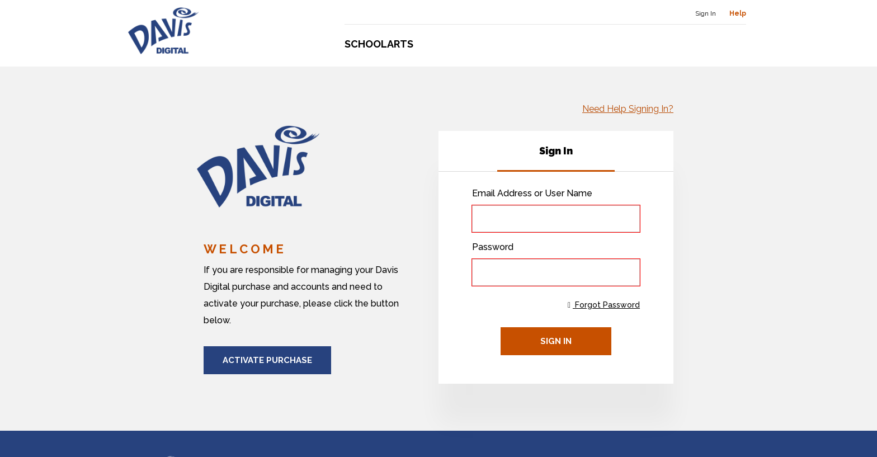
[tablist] (555, 151)
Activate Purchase (267, 360)
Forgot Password (604, 304)
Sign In (705, 13)
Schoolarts (379, 44)
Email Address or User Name (532, 193)
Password (492, 247)
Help (737, 13)
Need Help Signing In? (627, 108)
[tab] (556, 151)
